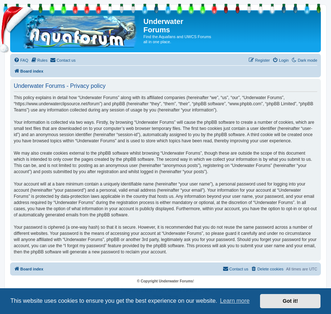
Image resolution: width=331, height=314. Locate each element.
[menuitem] (21, 60)
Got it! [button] (290, 301)
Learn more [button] (235, 301)
